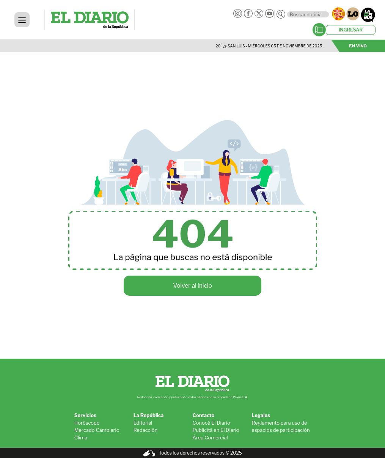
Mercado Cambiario (96, 430)
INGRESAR (351, 30)
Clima (80, 437)
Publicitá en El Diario (215, 430)
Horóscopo (87, 423)
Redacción (146, 430)
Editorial (143, 423)
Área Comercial (210, 437)
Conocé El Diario (211, 423)
